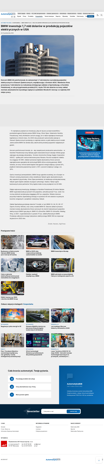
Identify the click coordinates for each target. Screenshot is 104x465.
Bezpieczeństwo (72, 13)
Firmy (24, 16)
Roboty (28, 13)
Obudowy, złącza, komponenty (90, 13)
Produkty (30, 16)
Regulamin (38, 427)
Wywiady (65, 16)
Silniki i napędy (21, 13)
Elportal (73, 429)
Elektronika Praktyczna (77, 431)
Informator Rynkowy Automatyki (10, 431)
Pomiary (80, 13)
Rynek (19, 16)
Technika (72, 16)
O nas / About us (5, 429)
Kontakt (3, 427)
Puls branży (80, 16)
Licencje (38, 429)
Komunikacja (63, 13)
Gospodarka (39, 16)
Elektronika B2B (75, 427)
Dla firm (90, 16)
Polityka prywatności (41, 431)
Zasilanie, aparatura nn (52, 13)
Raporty (58, 16)
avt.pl (35, 446)
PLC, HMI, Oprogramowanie (38, 13)
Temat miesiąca (49, 16)
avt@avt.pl (37, 444)
